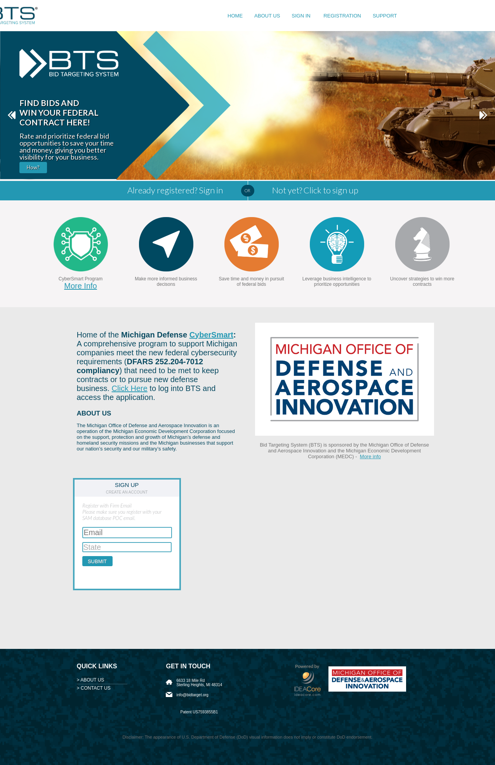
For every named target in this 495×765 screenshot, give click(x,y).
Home (235, 16)
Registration (342, 16)
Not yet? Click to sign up (315, 190)
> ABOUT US (90, 680)
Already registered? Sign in (175, 190)
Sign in (302, 16)
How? (33, 167)
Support (385, 16)
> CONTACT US (94, 688)
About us (267, 16)
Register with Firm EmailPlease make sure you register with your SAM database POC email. (122, 511)
